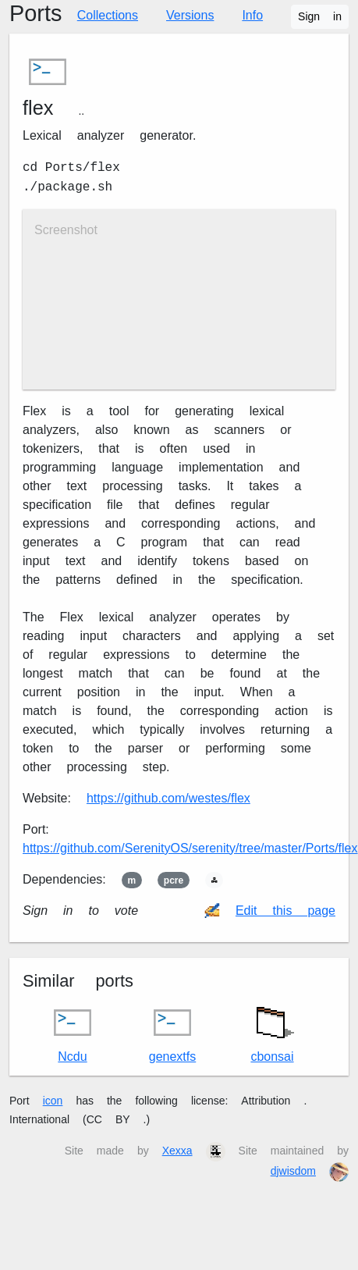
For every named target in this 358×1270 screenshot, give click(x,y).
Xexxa (177, 1150)
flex (38, 108)
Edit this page (285, 910)
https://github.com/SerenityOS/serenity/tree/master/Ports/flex (190, 848)
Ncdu (72, 1034)
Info (252, 15)
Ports (35, 13)
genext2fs (172, 1034)
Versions (190, 15)
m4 (132, 880)
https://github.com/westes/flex (168, 798)
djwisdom (293, 1171)
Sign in (320, 16)
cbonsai (272, 1031)
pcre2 (173, 880)
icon (53, 1100)
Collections (107, 15)
